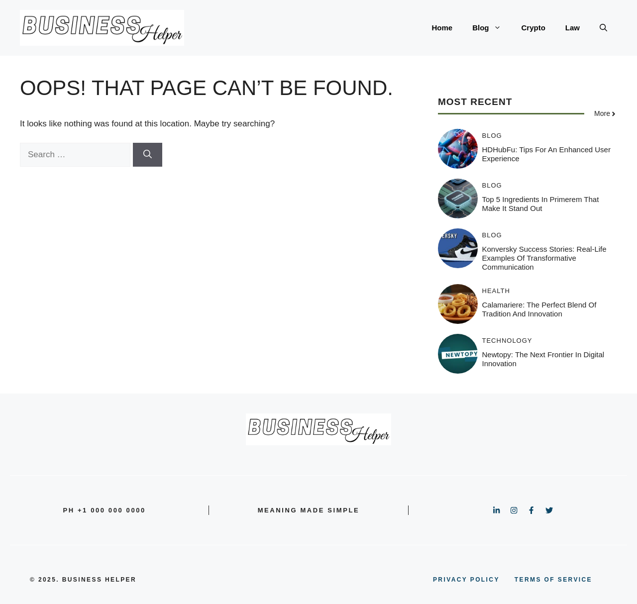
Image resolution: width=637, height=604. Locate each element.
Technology (507, 340)
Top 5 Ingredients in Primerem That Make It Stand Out (540, 203)
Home (441, 27)
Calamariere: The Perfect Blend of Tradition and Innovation (539, 309)
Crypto (533, 27)
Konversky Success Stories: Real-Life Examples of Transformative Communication (544, 258)
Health (496, 291)
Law (572, 27)
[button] (603, 28)
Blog (491, 28)
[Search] (147, 155)
